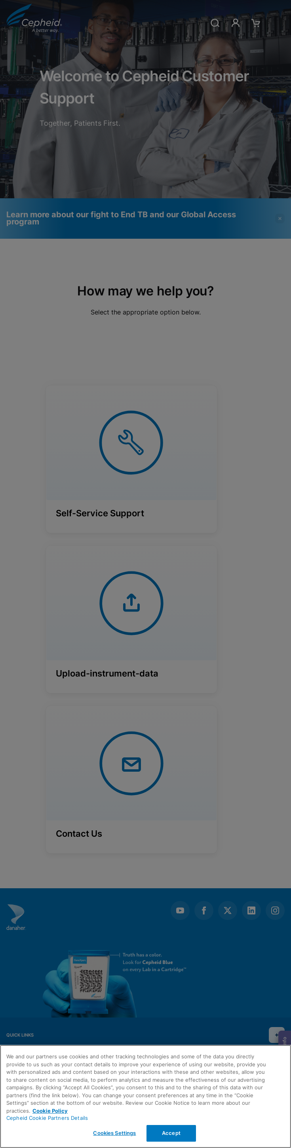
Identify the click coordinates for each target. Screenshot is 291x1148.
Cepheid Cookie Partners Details (47, 1118)
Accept (171, 1133)
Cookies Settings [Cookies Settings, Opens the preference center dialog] (114, 1133)
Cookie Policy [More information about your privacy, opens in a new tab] (50, 1111)
